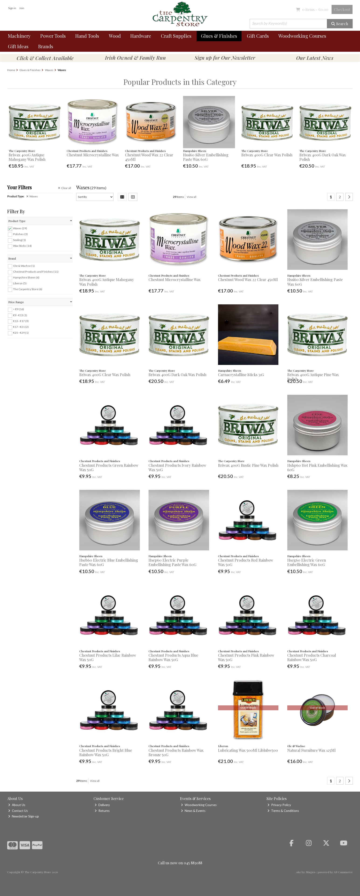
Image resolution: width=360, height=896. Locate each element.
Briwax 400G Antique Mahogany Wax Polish (27, 157)
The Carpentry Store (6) (27, 289)
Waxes (32, 196)
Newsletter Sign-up (23, 816)
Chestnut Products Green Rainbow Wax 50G (108, 467)
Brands (45, 46)
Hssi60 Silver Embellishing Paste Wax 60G (205, 157)
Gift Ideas (18, 46)
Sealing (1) (19, 240)
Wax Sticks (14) (22, 245)
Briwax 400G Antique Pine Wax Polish (313, 376)
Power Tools (53, 36)
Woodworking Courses (302, 36)
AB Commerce (343, 872)
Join (21, 8)
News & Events (193, 811)
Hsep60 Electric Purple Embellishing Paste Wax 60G (172, 562)
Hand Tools (87, 36)
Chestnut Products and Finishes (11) (36, 271)
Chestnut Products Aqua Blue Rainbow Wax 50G (173, 657)
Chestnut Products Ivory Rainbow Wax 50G (177, 467)
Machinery (19, 36)
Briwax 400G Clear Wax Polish (266, 154)
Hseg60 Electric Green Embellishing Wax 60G (306, 562)
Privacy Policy (279, 805)
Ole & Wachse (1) (24, 266)
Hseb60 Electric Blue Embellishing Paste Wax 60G (108, 562)
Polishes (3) (20, 234)
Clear (64, 188)
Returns (102, 811)
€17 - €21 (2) (21, 327)
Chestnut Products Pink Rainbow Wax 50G (246, 657)
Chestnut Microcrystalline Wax (93, 154)
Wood (115, 36)
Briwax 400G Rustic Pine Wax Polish (248, 465)
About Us (16, 805)
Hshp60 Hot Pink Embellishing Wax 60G (317, 467)
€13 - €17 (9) (21, 321)
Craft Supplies (176, 36)
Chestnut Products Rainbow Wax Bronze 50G (176, 752)
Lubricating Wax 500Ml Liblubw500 (248, 750)
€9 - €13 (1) (20, 315)
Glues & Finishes (219, 36)
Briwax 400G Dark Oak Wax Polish (322, 157)
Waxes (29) (20, 228)
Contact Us (18, 811)
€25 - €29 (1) (21, 332)
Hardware (140, 36)
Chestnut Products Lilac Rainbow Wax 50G (107, 657)
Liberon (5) (20, 283)
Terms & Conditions (283, 811)
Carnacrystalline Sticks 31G (241, 374)
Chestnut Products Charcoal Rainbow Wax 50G (311, 657)
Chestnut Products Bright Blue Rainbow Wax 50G (105, 752)
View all (191, 197)
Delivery (102, 805)
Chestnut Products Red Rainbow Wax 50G (245, 562)
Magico (310, 872)
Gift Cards (258, 36)
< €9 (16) (18, 309)
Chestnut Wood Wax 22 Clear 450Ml (149, 157)
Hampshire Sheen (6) (26, 277)
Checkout (342, 9)
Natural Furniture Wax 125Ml (311, 750)
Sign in (12, 8)
